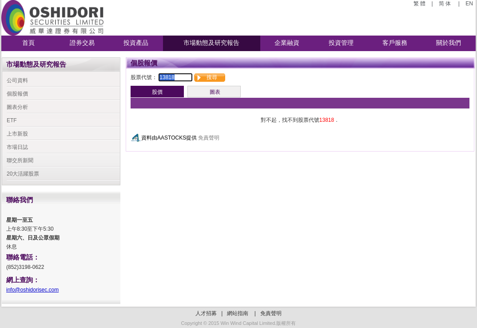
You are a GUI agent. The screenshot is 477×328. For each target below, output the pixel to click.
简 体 (446, 3)
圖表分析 (17, 107)
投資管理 (341, 42)
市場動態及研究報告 (211, 42)
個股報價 (17, 94)
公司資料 (17, 80)
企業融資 (286, 42)
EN (468, 3)
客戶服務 (394, 42)
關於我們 (448, 42)
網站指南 (237, 313)
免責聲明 (208, 138)
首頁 (28, 42)
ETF (12, 120)
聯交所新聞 (20, 160)
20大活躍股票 (23, 174)
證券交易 (82, 42)
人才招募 (206, 313)
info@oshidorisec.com (32, 290)
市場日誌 (17, 147)
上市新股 (17, 134)
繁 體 (420, 3)
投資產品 (135, 42)
